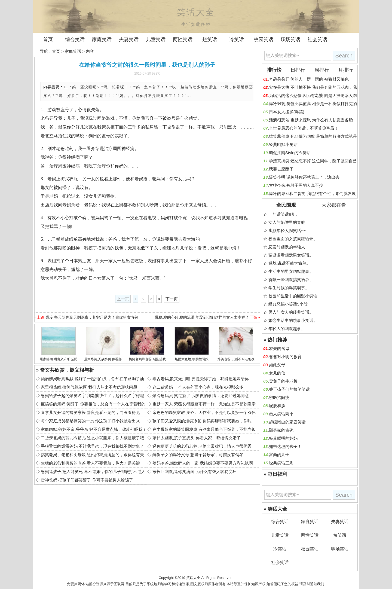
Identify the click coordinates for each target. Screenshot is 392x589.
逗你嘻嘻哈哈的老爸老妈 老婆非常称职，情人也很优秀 (202, 446)
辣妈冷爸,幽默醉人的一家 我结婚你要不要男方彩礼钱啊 (202, 463)
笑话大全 (193, 578)
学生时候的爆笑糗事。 (288, 287)
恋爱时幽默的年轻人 (286, 247)
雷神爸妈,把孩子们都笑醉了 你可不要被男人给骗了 (87, 480)
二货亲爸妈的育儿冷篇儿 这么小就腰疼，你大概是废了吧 (92, 437)
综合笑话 (75, 39)
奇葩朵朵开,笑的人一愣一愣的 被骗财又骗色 (309, 79)
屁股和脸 (277, 405)
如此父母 (277, 364)
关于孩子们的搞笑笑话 (289, 389)
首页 (48, 39)
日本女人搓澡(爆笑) (286, 111)
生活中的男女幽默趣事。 (290, 271)
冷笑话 (236, 39)
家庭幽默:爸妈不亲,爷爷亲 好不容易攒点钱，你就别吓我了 (93, 429)
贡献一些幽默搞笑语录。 (290, 279)
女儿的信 (277, 373)
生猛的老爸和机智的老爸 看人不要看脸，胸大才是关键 (90, 463)
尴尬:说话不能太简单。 (289, 263)
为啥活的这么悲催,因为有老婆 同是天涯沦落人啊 (313, 95)
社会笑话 (317, 39)
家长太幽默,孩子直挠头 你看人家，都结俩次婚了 (196, 437)
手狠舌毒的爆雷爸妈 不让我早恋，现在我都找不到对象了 (92, 446)
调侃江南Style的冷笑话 (290, 152)
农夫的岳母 (279, 348)
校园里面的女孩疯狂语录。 (292, 238)
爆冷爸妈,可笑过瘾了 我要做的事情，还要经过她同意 (200, 395)
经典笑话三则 (281, 462)
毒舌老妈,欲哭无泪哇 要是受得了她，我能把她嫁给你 (200, 378)
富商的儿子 (279, 454)
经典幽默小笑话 (283, 144)
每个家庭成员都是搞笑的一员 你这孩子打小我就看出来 (90, 421)
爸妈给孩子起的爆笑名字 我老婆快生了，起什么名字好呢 (92, 395)
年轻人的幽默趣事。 (286, 328)
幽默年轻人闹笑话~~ (287, 230)
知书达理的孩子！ (285, 446)
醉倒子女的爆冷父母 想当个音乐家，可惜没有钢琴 (197, 454)
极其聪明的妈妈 (283, 438)
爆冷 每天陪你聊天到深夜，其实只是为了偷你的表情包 (91, 317)
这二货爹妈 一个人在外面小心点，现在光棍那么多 (197, 387)
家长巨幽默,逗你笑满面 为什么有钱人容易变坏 (194, 471)
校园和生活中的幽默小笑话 (292, 296)
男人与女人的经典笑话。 (290, 312)
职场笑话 (290, 39)
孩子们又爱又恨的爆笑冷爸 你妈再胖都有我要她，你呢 (202, 421)
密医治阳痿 (279, 397)
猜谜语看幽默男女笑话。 (290, 255)
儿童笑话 (156, 39)
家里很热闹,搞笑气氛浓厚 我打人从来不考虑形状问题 (89, 387)
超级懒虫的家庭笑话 (287, 422)
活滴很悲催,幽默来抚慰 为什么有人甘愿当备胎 (311, 120)
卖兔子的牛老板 (283, 381)
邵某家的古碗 (281, 430)
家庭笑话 (102, 39)
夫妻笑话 (129, 39)
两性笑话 (182, 39)
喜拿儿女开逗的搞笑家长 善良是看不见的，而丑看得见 (90, 412)
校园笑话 (263, 39)
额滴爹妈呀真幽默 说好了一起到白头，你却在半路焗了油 (92, 378)
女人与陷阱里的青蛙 (286, 222)
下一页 (172, 299)
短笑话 (209, 39)
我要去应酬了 (281, 169)
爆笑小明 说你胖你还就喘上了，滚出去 (304, 177)
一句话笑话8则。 (283, 214)
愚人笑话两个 (281, 413)
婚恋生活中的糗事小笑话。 (292, 320)
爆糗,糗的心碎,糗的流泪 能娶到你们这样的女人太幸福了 (202, 317)
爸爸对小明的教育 (285, 356)
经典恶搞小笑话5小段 (287, 304)
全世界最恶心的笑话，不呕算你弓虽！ (303, 128)
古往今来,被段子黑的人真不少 (296, 185)
